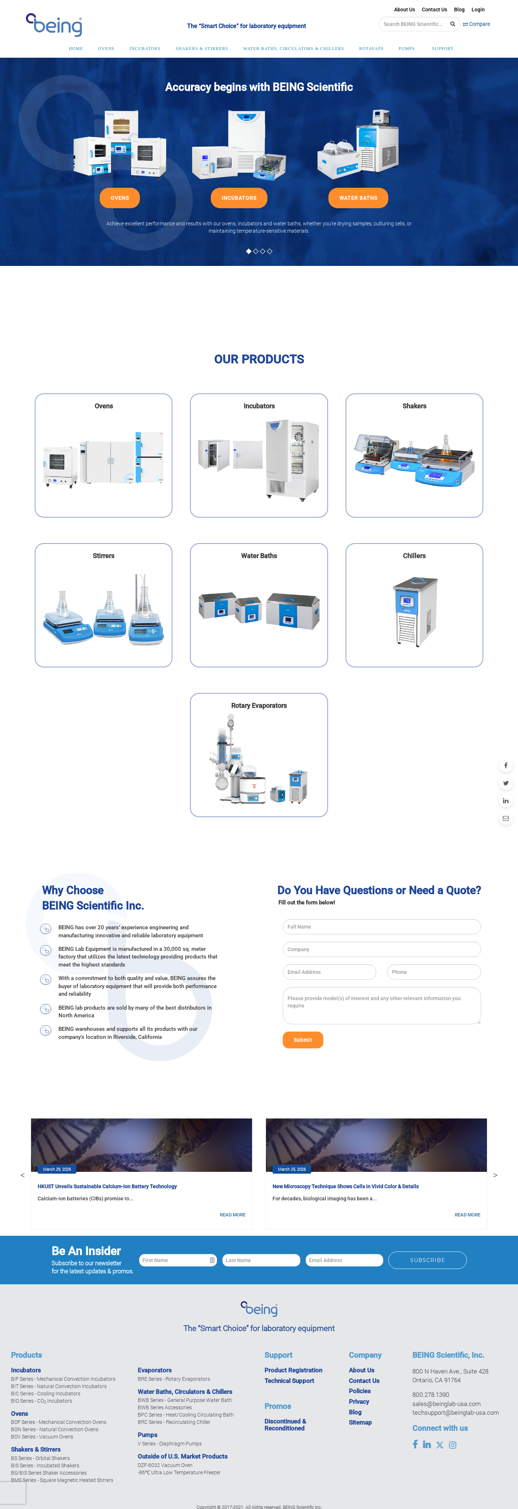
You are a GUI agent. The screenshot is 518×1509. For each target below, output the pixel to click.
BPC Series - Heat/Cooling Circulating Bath (186, 1414)
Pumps (147, 1434)
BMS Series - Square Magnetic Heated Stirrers (62, 1479)
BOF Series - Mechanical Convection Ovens (58, 1421)
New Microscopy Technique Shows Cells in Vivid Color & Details (346, 1186)
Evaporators (155, 1370)
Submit (303, 1040)
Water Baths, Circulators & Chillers (185, 1391)
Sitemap (360, 1422)
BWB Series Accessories (165, 1407)
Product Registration (293, 1370)
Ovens (19, 1413)
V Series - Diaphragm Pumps (170, 1443)
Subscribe (427, 1260)
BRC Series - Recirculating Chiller (174, 1421)
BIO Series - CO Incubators (41, 1400)
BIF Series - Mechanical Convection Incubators (63, 1378)
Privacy (359, 1401)
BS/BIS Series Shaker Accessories (49, 1472)
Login (478, 9)
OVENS (120, 198)
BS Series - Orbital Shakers (40, 1458)
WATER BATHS (358, 198)
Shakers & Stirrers (36, 1449)
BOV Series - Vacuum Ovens (42, 1436)
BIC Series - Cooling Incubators (45, 1393)
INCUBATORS (239, 198)
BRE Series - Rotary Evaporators (174, 1378)
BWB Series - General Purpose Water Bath (185, 1399)
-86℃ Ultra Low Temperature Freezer (179, 1472)
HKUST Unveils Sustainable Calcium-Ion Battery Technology (107, 1186)
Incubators (26, 1370)
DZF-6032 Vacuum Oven (165, 1465)
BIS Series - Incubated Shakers (45, 1465)
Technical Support (289, 1380)
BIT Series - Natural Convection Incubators (59, 1386)
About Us (404, 9)
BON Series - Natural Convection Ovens (54, 1429)
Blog (459, 9)
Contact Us (434, 9)
